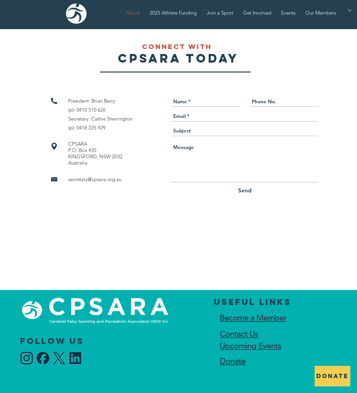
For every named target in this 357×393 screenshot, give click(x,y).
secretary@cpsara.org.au (95, 179)
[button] (349, 10)
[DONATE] (332, 376)
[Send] (245, 191)
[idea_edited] (26, 358)
